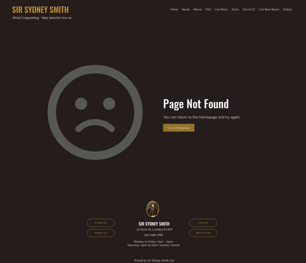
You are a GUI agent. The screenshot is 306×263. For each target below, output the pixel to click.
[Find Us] (203, 223)
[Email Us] (101, 223)
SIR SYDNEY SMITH (40, 9)
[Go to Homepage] (178, 128)
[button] (221, 9)
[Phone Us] (101, 233)
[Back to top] (203, 233)
